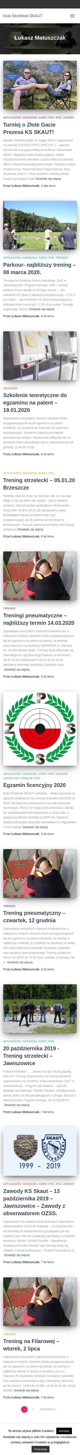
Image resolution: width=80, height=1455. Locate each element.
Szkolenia (10, 388)
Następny (47, 1409)
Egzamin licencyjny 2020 (34, 785)
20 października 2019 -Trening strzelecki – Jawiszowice (31, 1055)
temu (48, 185)
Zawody (68, 117)
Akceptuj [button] (64, 1431)
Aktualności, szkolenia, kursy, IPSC (28, 117)
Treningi (62, 257)
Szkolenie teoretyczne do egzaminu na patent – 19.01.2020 (35, 402)
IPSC (59, 117)
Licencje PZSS (30, 778)
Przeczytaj (40, 1449)
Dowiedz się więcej (48, 178)
